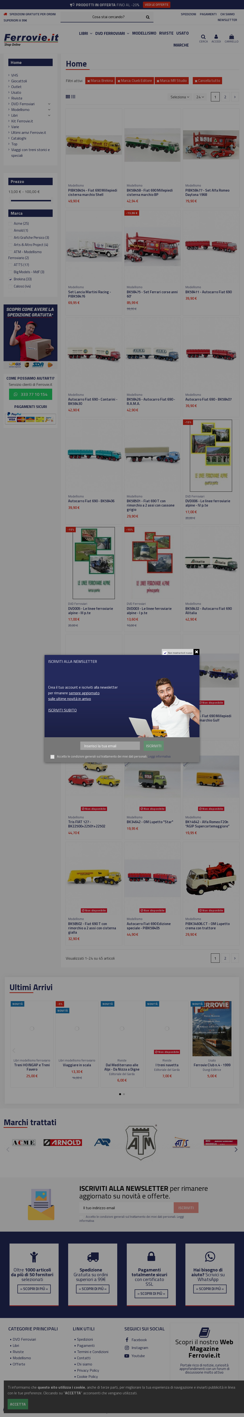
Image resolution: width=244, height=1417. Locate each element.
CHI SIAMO (227, 14)
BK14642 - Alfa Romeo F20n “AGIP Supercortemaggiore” (207, 824)
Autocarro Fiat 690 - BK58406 (91, 501)
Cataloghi (18, 138)
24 (200, 97)
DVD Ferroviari (23, 104)
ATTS (21, 264)
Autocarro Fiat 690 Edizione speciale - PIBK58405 (149, 926)
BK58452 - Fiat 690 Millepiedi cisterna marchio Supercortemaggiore (91, 720)
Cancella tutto (207, 80)
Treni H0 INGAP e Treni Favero (32, 1067)
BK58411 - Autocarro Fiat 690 (208, 292)
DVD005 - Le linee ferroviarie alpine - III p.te (90, 611)
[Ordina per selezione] (180, 96)
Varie (15, 127)
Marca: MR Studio (172, 80)
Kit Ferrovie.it (22, 121)
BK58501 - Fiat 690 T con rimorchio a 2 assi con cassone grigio (150, 505)
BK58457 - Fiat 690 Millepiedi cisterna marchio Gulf (208, 718)
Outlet (16, 86)
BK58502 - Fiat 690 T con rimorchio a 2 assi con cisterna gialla (92, 928)
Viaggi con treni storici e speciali (30, 152)
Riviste (16, 98)
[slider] (10, 201)
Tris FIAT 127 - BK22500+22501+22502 (86, 824)
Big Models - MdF (29, 272)
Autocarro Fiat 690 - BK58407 (208, 399)
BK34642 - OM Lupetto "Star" (150, 822)
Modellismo (20, 109)
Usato (16, 92)
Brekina (23, 279)
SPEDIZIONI (188, 14)
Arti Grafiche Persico (31, 237)
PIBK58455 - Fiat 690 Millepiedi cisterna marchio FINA (151, 718)
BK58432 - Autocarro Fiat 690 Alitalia (208, 611)
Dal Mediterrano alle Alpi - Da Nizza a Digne (121, 1067)
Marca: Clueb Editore (134, 80)
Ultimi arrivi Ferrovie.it (28, 132)
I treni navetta (167, 1065)
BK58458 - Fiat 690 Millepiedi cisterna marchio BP (150, 192)
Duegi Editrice (212, 1069)
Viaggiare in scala (77, 1065)
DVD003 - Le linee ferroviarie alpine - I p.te (149, 611)
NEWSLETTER (227, 19)
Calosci (22, 286)
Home (16, 62)
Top (14, 144)
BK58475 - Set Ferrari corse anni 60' (152, 294)
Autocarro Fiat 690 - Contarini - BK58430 (92, 401)
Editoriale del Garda (122, 1074)
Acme (21, 223)
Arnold (21, 230)
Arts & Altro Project (31, 244)
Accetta (18, 1404)
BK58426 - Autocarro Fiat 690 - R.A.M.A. (151, 401)
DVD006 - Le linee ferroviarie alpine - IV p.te (207, 503)
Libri (14, 115)
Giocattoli (19, 81)
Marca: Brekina (100, 80)
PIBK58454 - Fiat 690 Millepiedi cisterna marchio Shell (92, 192)
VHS (14, 75)
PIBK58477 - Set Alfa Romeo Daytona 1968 (207, 192)
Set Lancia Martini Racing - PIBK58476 (89, 294)
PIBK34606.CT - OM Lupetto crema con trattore (207, 926)
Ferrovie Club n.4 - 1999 (212, 1065)
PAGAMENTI (208, 14)
